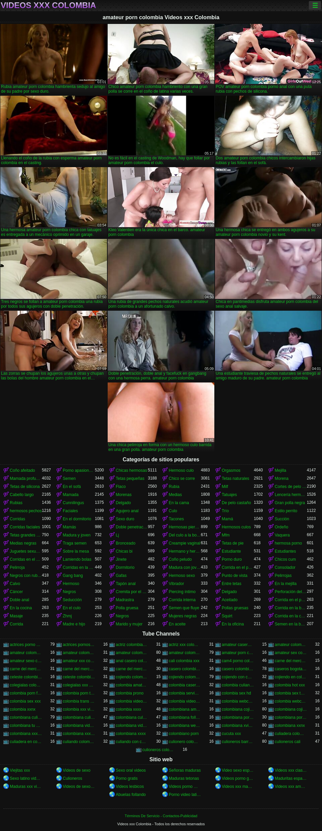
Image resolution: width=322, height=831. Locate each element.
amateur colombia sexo (79, 652)
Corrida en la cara (291, 616)
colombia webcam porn (238, 701)
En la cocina (21, 608)
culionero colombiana (185, 741)
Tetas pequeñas (130, 478)
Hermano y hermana (185, 551)
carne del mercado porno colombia (79, 669)
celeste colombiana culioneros (26, 677)
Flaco (121, 486)
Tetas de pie (233, 543)
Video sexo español (238, 770)
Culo (173, 511)
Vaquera (282, 535)
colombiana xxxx (131, 733)
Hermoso (71, 583)
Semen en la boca (291, 624)
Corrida (16, 624)
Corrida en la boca (291, 608)
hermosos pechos (26, 511)
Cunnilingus (73, 502)
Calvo (15, 583)
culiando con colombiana (132, 741)
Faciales (70, 511)
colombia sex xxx (25, 701)
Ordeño (281, 527)
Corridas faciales (25, 527)
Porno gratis (127, 778)
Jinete (121, 559)
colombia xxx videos (79, 709)
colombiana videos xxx (132, 725)
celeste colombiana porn (79, 677)
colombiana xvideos (238, 725)
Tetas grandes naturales (26, 535)
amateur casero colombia (238, 644)
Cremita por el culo (132, 591)
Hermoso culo (181, 470)
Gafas (121, 575)
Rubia (174, 486)
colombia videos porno (132, 701)
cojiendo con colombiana (238, 677)
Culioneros (72, 778)
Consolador (285, 567)
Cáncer (16, 591)
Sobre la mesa (76, 551)
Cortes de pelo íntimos (291, 486)
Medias (175, 494)
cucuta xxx (231, 733)
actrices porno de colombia (26, 644)
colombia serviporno (185, 693)
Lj (117, 535)
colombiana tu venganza (26, 725)
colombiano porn (184, 733)
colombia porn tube (79, 693)
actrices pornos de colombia (79, 644)
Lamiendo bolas (77, 559)
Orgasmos (231, 470)
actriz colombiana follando (132, 644)
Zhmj (67, 616)
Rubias (16, 502)
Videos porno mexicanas (185, 786)
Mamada (71, 494)
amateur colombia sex (26, 652)
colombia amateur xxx (132, 685)
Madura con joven (185, 567)
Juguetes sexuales (26, 551)
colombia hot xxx (290, 685)
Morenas (124, 494)
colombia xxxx (128, 709)
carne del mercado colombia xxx (26, 669)
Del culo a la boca (185, 535)
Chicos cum (285, 559)
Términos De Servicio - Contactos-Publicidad (161, 816)
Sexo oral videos (131, 770)
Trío (225, 511)
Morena (282, 478)
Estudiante (231, 551)
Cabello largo (22, 494)
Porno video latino (185, 794)
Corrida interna (182, 599)
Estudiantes (285, 551)
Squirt (227, 616)
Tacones (176, 519)
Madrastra (125, 599)
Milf (225, 486)
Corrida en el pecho (238, 567)
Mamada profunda (26, 478)
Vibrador (176, 583)
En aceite (177, 624)
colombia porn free (26, 693)
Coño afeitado (22, 470)
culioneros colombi (158, 749)
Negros (69, 591)
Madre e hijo (74, 624)
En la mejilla (286, 583)
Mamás (69, 527)
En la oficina (233, 624)
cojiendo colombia (132, 677)
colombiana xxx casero (26, 733)
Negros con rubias (26, 575)
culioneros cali (287, 741)
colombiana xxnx (290, 725)
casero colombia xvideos (185, 669)
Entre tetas (231, 583)
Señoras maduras (185, 770)
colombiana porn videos (291, 717)
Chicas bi (124, 551)
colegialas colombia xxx (26, 685)
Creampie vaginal (184, 543)
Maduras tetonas (184, 778)
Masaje (16, 616)
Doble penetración (132, 527)
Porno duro (232, 559)
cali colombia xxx (184, 660)
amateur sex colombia (291, 652)
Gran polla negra (290, 502)
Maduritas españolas (291, 778)
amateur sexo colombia (26, 660)
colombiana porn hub (238, 717)
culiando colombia (79, 741)
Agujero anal (127, 511)
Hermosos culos (236, 527)
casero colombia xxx (238, 669)
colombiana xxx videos (79, 733)
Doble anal (19, 599)
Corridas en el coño (26, 559)
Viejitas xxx (20, 770)
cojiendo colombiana (185, 677)
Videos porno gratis (238, 778)
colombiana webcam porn (185, 725)
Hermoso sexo (182, 575)
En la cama (179, 502)
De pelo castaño (236, 502)
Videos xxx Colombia (48, 5)
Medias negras (23, 543)
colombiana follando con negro (185, 717)
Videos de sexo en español (79, 786)
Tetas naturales (235, 478)
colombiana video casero (79, 725)
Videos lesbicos (130, 786)
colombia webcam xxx (291, 701)
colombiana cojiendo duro (291, 709)
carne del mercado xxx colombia (132, 669)
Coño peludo (180, 559)
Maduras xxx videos (26, 786)
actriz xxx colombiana (185, 644)
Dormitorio (125, 567)
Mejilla (280, 470)
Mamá (227, 519)
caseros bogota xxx (291, 669)
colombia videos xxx (185, 701)
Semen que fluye (184, 608)
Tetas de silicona (25, 486)
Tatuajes (229, 494)
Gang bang (73, 575)
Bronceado (125, 543)
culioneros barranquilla (238, 741)
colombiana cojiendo (238, 709)
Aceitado (230, 599)
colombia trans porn (79, 701)
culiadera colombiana (291, 733)
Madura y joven (76, 535)
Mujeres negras (183, 616)
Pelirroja (17, 567)
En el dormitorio (77, 519)
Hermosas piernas (185, 527)
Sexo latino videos (26, 778)
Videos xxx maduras (238, 786)
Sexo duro (125, 519)
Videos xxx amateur (291, 786)
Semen (69, 478)
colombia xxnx (22, 709)
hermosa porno (288, 543)
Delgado (123, 502)
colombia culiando (238, 685)
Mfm (226, 535)
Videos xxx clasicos (291, 770)
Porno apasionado (79, 470)
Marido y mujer (129, 624)
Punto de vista (234, 575)
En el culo (72, 608)
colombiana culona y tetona (132, 717)
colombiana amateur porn (185, 709)
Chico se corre (182, 478)
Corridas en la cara (79, 567)
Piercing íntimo (182, 591)
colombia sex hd (236, 693)
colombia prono (129, 693)
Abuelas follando (131, 794)
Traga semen (74, 543)
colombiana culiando (26, 717)
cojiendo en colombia (291, 677)
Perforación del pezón (291, 591)
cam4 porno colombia (238, 660)
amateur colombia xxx (132, 652)
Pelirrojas (283, 575)
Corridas (17, 519)
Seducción (72, 599)
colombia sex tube (291, 693)
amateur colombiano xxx (185, 652)
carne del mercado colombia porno (291, 660)
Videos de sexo (76, 770)
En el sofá (72, 486)
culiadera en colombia (26, 741)
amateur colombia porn (291, 644)
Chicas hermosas (131, 470)
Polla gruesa (127, 608)
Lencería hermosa (291, 494)
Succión (282, 519)
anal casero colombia (132, 660)
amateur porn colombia (238, 652)
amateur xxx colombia (79, 660)
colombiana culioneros (79, 717)
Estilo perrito (286, 511)
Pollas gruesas (235, 608)
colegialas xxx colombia (79, 685)
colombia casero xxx (185, 685)
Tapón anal (126, 583)
